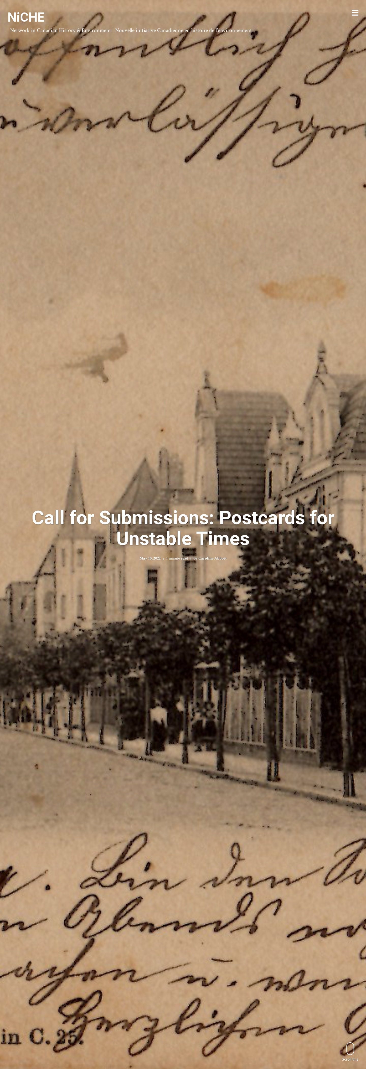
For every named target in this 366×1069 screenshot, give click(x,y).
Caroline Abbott (213, 558)
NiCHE (26, 17)
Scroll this (350, 1051)
